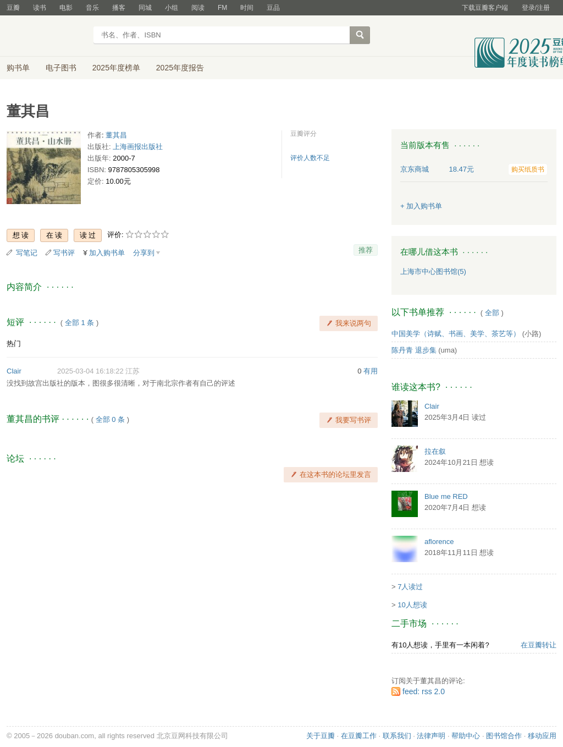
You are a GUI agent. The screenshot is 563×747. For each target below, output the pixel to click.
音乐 (92, 8)
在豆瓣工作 (359, 736)
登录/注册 (536, 8)
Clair (14, 371)
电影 (66, 8)
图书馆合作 (504, 736)
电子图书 (61, 67)
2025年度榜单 (116, 67)
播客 (118, 8)
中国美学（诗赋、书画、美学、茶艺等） (455, 333)
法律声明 (431, 736)
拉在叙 (435, 451)
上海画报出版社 (138, 146)
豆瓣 (13, 8)
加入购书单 (107, 253)
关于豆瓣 (320, 736)
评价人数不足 (310, 158)
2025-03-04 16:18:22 (90, 371)
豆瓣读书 (46, 36)
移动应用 (542, 736)
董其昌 (116, 135)
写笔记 (26, 253)
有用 (370, 371)
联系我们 (397, 736)
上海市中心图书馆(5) (433, 271)
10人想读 (412, 605)
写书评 (64, 253)
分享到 (143, 253)
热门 (14, 343)
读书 (39, 8)
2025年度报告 (180, 67)
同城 (145, 8)
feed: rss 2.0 (423, 691)
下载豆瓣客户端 (485, 8)
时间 (246, 8)
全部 (492, 313)
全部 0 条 (110, 419)
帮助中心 (465, 736)
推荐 (365, 250)
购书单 (18, 67)
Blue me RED (446, 496)
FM (222, 8)
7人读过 (410, 587)
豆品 (273, 8)
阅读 (198, 8)
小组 (171, 8)
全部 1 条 (79, 322)
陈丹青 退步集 (414, 350)
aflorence (439, 541)
